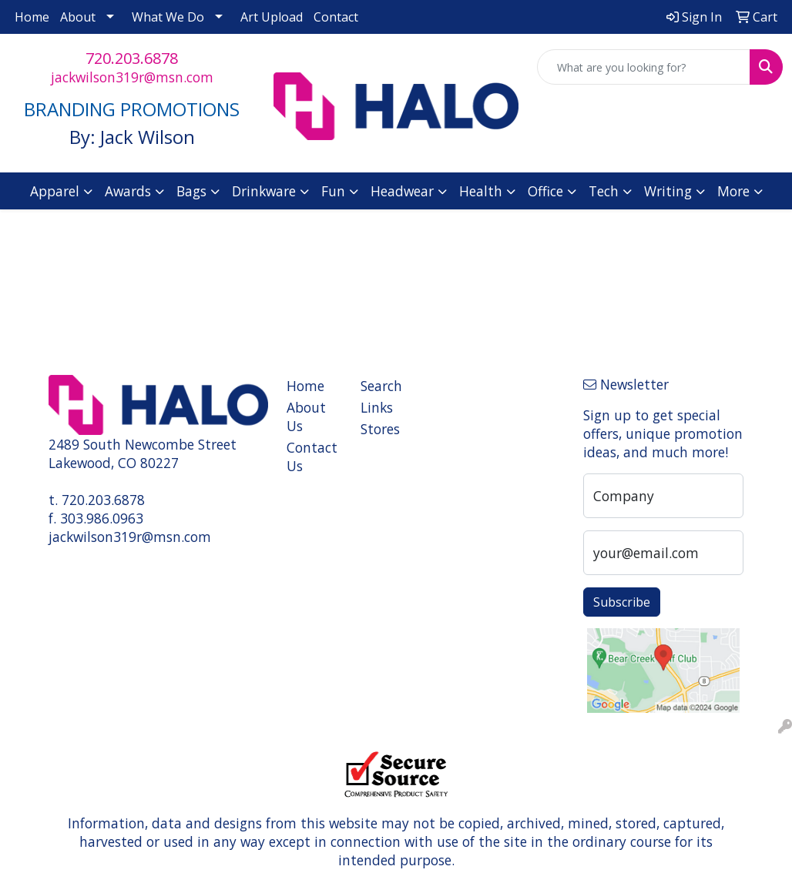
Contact (336, 16)
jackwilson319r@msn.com (132, 77)
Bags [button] (191, 191)
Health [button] (480, 191)
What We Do (168, 16)
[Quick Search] (643, 67)
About (78, 16)
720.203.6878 (132, 58)
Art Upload (271, 16)
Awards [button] (128, 191)
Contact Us (312, 456)
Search (381, 385)
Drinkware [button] (264, 191)
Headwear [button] (402, 191)
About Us (306, 416)
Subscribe (621, 602)
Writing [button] (668, 191)
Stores (380, 429)
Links (377, 407)
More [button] (733, 191)
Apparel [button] (54, 191)
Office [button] (545, 191)
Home (32, 16)
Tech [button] (604, 191)
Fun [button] (333, 191)
